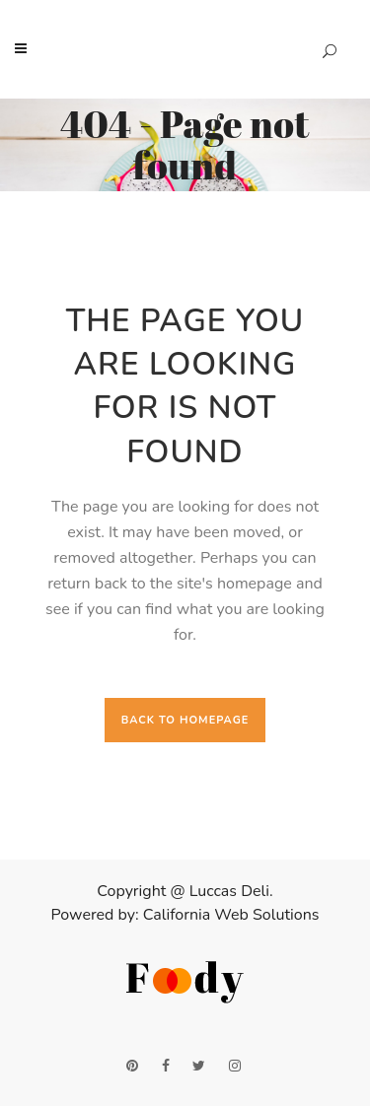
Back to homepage (185, 720)
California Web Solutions (231, 915)
